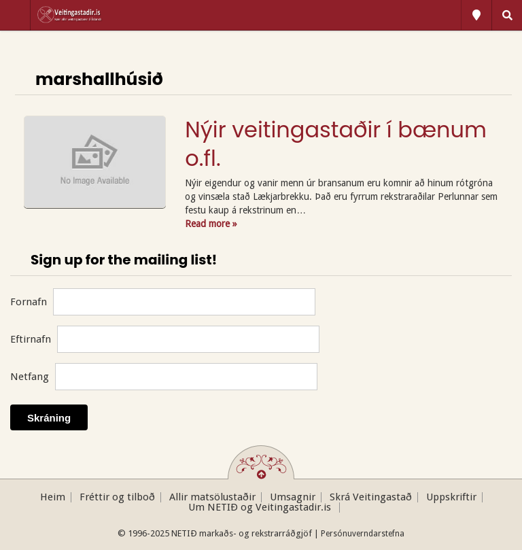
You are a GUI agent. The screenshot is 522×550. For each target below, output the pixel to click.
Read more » (211, 223)
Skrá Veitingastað (371, 497)
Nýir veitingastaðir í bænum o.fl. (336, 143)
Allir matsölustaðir (212, 497)
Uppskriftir (451, 497)
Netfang (29, 377)
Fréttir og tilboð (117, 497)
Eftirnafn (30, 339)
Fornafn (28, 302)
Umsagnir (292, 497)
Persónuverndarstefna (362, 533)
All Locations (476, 15)
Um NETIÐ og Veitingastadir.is (261, 507)
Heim (52, 497)
